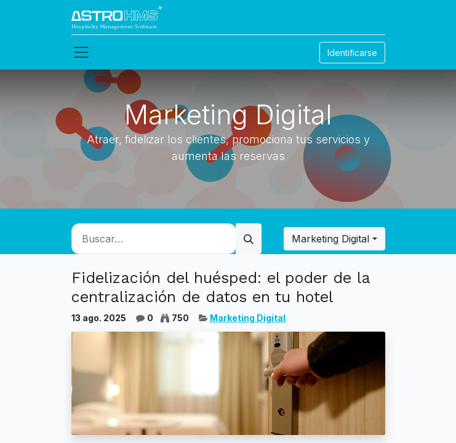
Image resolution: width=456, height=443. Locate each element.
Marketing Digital (248, 318)
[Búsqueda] (249, 238)
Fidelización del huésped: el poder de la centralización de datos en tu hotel (220, 287)
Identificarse (352, 52)
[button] (334, 238)
